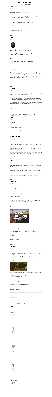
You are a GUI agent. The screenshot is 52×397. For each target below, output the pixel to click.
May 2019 (13, 316)
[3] (27, 54)
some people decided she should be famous (37, 153)
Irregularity (26, 2)
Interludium (13, 384)
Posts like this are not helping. (29, 22)
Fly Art (11, 206)
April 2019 (13, 317)
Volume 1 (13, 385)
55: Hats (11, 37)
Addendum (13, 382)
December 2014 (13, 368)
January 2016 (13, 354)
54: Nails (12, 66)
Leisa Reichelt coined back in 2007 (30, 114)
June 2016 (13, 349)
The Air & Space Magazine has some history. (19, 149)
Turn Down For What (12, 122)
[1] (31, 50)
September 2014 (13, 371)
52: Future (12, 117)
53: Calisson (12, 88)
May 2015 (13, 363)
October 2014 (13, 370)
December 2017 (13, 330)
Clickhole (33, 283)
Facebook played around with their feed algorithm (30, 51)
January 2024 (13, 314)
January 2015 (13, 367)
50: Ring (11, 160)
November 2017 (13, 331)
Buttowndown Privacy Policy (21, 395)
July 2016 (13, 348)
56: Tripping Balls (13, 7)
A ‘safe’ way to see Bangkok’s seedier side (15, 196)
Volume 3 (13, 387)
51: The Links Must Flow (15, 136)
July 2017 (13, 335)
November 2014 (13, 369)
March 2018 (13, 327)
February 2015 (13, 366)
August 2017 (13, 334)
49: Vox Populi (13, 181)
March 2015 (13, 365)
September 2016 (13, 346)
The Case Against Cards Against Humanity (15, 25)
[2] (31, 53)
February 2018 (13, 328)
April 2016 (13, 351)
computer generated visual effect (17, 130)
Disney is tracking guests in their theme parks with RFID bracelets (30, 52)
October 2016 (13, 345)
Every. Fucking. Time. (12, 125)
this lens (28, 12)
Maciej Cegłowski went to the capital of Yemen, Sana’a (16, 144)
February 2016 (13, 353)
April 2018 (13, 326)
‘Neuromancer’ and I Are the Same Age (14, 228)
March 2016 (13, 352)
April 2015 (13, 364)
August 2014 (13, 372)
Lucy (14, 11)
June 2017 (13, 336)
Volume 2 (13, 386)
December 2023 (13, 315)
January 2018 (13, 329)
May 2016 (13, 350)
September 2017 (13, 333)
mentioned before (14, 170)
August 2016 (13, 347)
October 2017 (13, 332)
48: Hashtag (12, 247)
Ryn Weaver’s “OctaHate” (18, 152)
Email (12, 383)
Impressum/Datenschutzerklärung (14, 395)
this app (30, 50)
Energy (11, 123)
